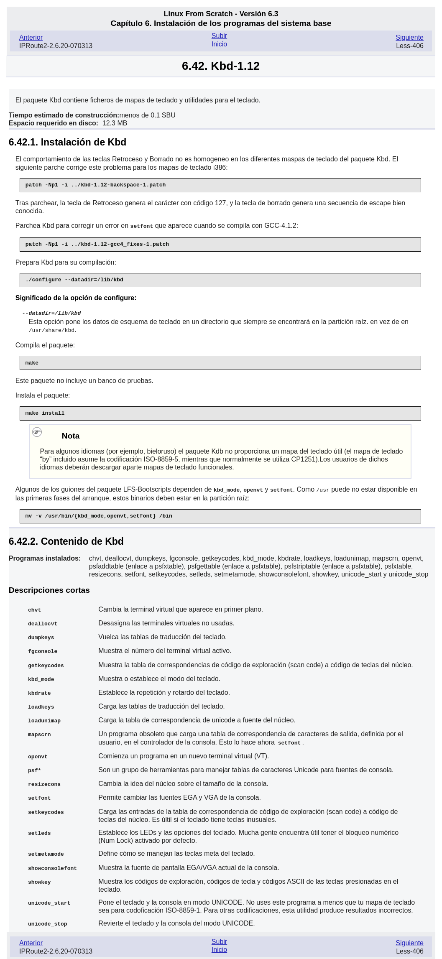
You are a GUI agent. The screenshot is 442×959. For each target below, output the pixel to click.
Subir (219, 35)
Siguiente (410, 37)
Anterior (31, 37)
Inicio (219, 44)
